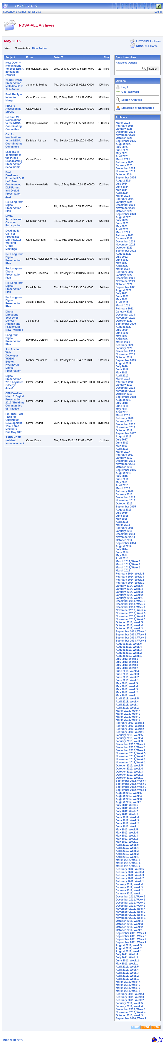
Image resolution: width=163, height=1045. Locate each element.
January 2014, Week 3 (129, 591)
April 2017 (122, 448)
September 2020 (126, 323)
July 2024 (122, 183)
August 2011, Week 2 (129, 948)
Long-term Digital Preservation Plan (13, 340)
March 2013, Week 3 (128, 713)
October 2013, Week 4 (129, 625)
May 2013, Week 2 (127, 692)
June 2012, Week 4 (127, 817)
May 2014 (121, 555)
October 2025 (124, 137)
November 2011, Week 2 (131, 914)
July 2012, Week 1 (127, 814)
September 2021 (126, 287)
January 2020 (124, 348)
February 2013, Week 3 (130, 725)
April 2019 (122, 375)
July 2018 (122, 403)
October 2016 (124, 467)
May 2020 (121, 336)
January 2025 (124, 165)
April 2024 (122, 192)
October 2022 (124, 247)
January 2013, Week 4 (129, 738)
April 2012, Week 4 (127, 847)
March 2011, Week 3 (128, 984)
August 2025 (123, 144)
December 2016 (125, 460)
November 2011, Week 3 (131, 911)
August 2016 (123, 473)
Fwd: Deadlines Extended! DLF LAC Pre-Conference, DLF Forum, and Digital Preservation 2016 (14, 184)
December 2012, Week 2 (130, 750)
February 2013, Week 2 (130, 729)
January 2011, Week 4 (129, 1006)
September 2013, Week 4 (131, 631)
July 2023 (122, 220)
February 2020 (124, 345)
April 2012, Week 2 (127, 853)
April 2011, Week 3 (127, 972)
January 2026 (124, 128)
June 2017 (122, 442)
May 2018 (121, 409)
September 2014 (126, 543)
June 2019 (122, 369)
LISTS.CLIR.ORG (12, 1040)
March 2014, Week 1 (128, 567)
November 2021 (125, 281)
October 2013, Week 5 (129, 622)
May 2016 (121, 482)
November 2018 (125, 390)
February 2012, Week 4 (130, 872)
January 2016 (124, 494)
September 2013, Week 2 (131, 637)
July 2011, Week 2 (127, 957)
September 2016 (126, 470)
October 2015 (124, 503)
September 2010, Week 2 (131, 1018)
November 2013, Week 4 (131, 610)
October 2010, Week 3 (129, 1015)
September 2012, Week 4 (131, 780)
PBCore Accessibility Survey (13, 108)
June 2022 (122, 259)
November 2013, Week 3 (131, 613)
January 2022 (124, 275)
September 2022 (126, 250)
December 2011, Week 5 (130, 896)
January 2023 (124, 238)
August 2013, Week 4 (129, 646)
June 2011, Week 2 (127, 960)
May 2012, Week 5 (127, 829)
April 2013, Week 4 (127, 701)
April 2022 (122, 265)
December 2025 (125, 131)
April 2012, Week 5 (127, 844)
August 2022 (123, 253)
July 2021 (122, 293)
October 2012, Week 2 (129, 774)
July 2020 (122, 329)
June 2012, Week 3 (127, 820)
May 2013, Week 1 (127, 695)
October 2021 (124, 284)
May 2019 (121, 372)
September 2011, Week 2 (131, 939)
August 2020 (123, 326)
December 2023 (125, 205)
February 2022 (124, 272)
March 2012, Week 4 (128, 863)
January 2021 (124, 311)
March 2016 (123, 488)
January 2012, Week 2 (129, 890)
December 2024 (125, 168)
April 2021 (122, 302)
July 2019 (122, 366)
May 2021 (121, 299)
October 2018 (124, 393)
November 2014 (125, 537)
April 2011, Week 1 (127, 978)
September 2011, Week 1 (131, 942)
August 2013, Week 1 (129, 655)
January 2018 (124, 421)
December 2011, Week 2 (130, 902)
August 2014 (123, 546)
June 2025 (122, 150)
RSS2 (156, 1027)
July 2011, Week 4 (127, 954)
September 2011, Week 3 (131, 936)
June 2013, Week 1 (127, 680)
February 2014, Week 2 (130, 579)
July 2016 (122, 476)
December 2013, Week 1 (130, 607)
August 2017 (123, 436)
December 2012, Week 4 (130, 744)
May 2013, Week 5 (127, 683)
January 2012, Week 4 (129, 884)
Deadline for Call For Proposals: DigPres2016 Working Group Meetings (13, 239)
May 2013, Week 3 (127, 689)
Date (57, 57)
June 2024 (122, 186)
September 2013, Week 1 (131, 640)
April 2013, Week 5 (127, 698)
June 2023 (122, 223)
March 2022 (123, 268)
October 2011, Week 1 (129, 930)
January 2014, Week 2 (129, 594)
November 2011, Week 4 (131, 908)
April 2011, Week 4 (127, 969)
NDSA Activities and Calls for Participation (13, 221)
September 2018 (126, 396)
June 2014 (122, 552)
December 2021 (125, 278)
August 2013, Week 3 (129, 649)
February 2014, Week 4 (130, 573)
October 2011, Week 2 (129, 927)
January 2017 (124, 457)
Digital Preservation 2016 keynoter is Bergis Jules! (14, 382)
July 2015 (122, 512)
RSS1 (146, 1027)
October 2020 (124, 320)
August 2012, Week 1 (129, 802)
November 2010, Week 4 (131, 1012)
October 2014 (124, 540)
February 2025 (124, 162)
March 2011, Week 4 (128, 981)
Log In (125, 87)
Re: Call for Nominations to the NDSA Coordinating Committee (13, 123)
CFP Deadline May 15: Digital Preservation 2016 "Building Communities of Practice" (14, 401)
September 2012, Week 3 (131, 783)
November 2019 (125, 354)
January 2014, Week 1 (129, 598)
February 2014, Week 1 (130, 582)
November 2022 (125, 244)
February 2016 (124, 491)
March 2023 (123, 232)
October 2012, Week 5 (129, 765)
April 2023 (122, 229)
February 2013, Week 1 (130, 732)
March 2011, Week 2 (128, 988)
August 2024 (123, 180)
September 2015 (126, 506)
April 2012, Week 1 (127, 857)
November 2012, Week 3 (131, 756)
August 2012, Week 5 (129, 793)
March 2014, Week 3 (128, 561)
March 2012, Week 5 (128, 860)
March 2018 (123, 415)
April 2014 (122, 558)
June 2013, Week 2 (127, 677)
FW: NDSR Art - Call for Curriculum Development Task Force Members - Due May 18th (14, 423)
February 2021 (124, 308)
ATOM (135, 1027)
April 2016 (122, 485)
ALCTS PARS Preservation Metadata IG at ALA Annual (14, 85)
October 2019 (124, 357)
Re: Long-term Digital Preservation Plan (14, 206)
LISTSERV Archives (148, 41)
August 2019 (123, 363)
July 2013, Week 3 (127, 665)
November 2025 (125, 134)
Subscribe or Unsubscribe (137, 107)
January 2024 (124, 201)
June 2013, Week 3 (127, 674)
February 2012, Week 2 (130, 878)
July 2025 (122, 147)
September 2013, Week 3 (131, 634)
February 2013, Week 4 (130, 722)
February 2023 (124, 235)
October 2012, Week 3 (129, 771)
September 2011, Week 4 (131, 933)
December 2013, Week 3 (130, 601)
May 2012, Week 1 (127, 841)
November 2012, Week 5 (131, 753)
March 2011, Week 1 (128, 991)
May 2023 (121, 226)
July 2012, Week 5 (127, 805)
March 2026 (123, 122)
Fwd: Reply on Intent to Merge (14, 97)
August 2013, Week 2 (129, 652)
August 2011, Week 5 (129, 945)
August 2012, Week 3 (129, 799)
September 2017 (126, 433)
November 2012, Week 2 (131, 759)
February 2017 (124, 454)
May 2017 (121, 445)
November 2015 (125, 500)
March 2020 (123, 342)
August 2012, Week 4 (129, 796)
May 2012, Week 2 (127, 838)
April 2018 (122, 412)
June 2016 (122, 479)
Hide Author (39, 48)
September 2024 (126, 177)
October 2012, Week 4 (129, 768)
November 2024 (125, 171)
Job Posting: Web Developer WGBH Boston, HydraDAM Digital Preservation (13, 360)
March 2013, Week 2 (128, 716)
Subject (10, 57)
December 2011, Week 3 (130, 899)
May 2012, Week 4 (127, 832)
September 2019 (126, 360)
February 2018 (124, 418)
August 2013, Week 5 (129, 643)
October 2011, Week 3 (129, 924)
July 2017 (122, 439)
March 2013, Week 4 (128, 710)
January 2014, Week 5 (129, 585)
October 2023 (124, 211)
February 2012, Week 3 (130, 875)
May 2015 (121, 518)
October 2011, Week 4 (129, 920)
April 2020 (122, 339)
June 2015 (122, 515)
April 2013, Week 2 (127, 707)
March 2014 (123, 570)
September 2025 (126, 141)
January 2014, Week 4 (129, 588)
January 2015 (124, 531)
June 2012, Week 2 (127, 823)
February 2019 (124, 381)
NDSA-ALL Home (147, 46)
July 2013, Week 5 (127, 658)
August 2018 (123, 400)
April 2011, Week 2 (127, 975)
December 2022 (125, 241)
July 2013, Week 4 (127, 662)
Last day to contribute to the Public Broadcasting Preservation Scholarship (13, 159)
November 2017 (125, 427)
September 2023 (126, 214)
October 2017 (124, 430)
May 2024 (121, 189)
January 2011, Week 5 (129, 1003)
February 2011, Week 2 (130, 1000)
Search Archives (126, 57)
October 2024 (124, 174)
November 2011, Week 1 (131, 917)
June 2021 (122, 296)
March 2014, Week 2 (128, 564)
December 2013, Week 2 (130, 604)
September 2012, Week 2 (131, 786)
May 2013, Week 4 (127, 686)
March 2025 (123, 159)
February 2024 (124, 198)
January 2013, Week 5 (129, 735)
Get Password (130, 91)
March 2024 (123, 195)
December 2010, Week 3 (130, 1009)
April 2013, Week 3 (127, 704)
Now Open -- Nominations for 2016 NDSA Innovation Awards (14, 68)
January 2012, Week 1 (129, 893)
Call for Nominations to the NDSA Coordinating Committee (13, 140)
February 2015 (124, 527)
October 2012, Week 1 (129, 777)
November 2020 (125, 317)
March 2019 (123, 378)
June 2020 (122, 332)
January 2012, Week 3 (129, 887)
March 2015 (123, 524)
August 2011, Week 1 (129, 951)
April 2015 (122, 521)
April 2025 (122, 156)
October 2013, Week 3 (129, 628)
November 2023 (125, 208)
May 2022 (121, 262)
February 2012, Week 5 (130, 869)
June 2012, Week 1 (127, 826)
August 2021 (123, 290)
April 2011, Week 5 (127, 966)
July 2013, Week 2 (127, 668)
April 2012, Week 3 (127, 850)
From (29, 57)
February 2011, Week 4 (130, 994)
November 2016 (125, 463)
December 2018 (125, 387)
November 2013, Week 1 (131, 619)
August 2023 (123, 217)
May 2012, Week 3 (127, 835)
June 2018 (122, 406)
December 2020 (125, 314)
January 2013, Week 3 (129, 741)
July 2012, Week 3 (127, 808)
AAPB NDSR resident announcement (14, 440)
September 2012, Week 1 (131, 789)
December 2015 (125, 497)
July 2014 (122, 549)
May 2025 (121, 153)
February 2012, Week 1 (130, 881)
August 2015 (123, 509)
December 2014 (125, 534)
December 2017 (125, 424)
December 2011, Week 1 (130, 905)
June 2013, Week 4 (127, 671)
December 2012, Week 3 (130, 747)
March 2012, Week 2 (128, 866)
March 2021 (123, 305)
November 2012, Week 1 (131, 762)
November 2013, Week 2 (131, 616)
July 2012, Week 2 (127, 811)
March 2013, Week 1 (128, 719)
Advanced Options (126, 62)
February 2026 (124, 125)
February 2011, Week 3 (130, 997)
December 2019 (125, 351)
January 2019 (124, 384)
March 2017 (123, 451)
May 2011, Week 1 (127, 963)
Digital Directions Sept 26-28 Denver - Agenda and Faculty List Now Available (14, 320)
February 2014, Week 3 (130, 576)
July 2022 (122, 256)
